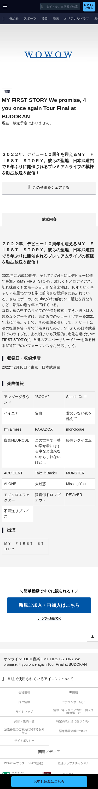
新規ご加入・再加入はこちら (49, 605)
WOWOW (23, 6)
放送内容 (49, 219)
